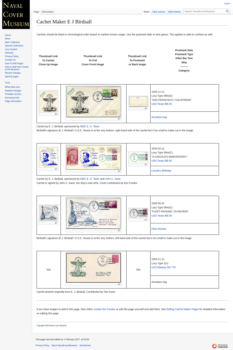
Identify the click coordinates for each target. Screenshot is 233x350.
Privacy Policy (42, 345)
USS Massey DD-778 (163, 267)
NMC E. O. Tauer (89, 126)
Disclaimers (85, 345)
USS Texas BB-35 (161, 103)
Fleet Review (158, 228)
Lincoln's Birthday (161, 170)
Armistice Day (159, 117)
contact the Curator (104, 309)
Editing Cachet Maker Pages (183, 309)
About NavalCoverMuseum (64, 345)
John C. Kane (113, 178)
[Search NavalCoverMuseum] (206, 11)
